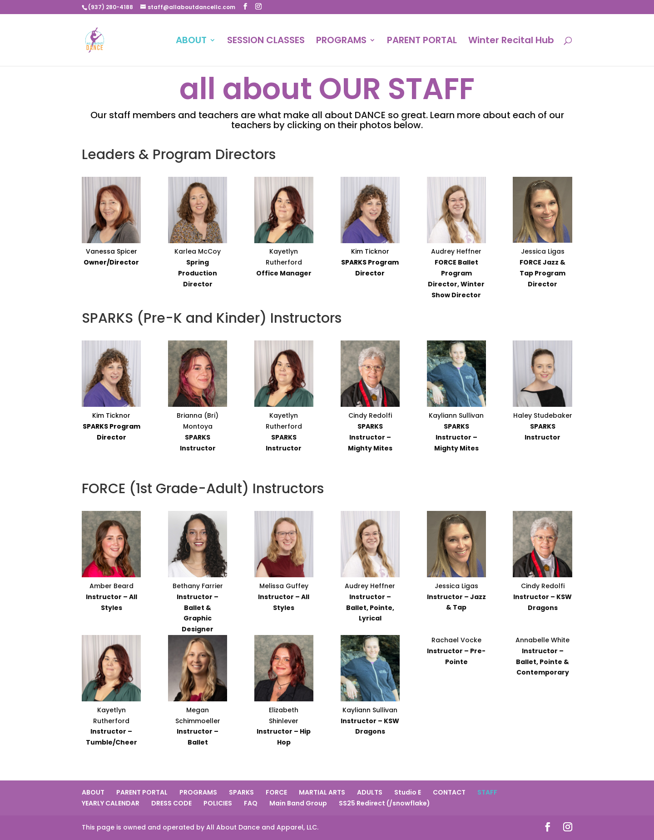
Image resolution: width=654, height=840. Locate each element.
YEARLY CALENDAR (110, 803)
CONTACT (449, 792)
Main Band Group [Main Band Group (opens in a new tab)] (298, 803)
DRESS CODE (171, 803)
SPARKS (241, 792)
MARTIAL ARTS (322, 792)
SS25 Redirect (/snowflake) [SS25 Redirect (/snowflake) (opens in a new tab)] (384, 803)
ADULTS (369, 792)
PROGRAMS (341, 41)
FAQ (251, 803)
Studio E (407, 792)
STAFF (487, 792)
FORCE (276, 792)
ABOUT (191, 41)
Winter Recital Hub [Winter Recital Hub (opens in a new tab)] (511, 41)
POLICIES (217, 803)
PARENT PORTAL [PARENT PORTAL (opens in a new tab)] (422, 41)
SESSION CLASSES (266, 41)
